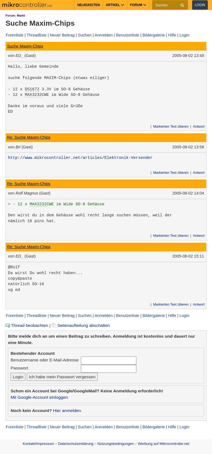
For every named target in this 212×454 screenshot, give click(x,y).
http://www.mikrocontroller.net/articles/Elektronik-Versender (80, 158)
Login (200, 5)
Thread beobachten (27, 325)
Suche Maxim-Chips (25, 46)
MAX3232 (33, 95)
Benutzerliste (127, 35)
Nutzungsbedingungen (115, 444)
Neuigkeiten (88, 5)
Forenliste (14, 35)
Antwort (199, 126)
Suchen (84, 35)
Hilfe (172, 35)
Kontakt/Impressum (38, 444)
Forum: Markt (15, 15)
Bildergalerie (153, 35)
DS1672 (32, 89)
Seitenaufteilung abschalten (81, 325)
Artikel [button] (115, 5)
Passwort (19, 368)
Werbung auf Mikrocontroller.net (163, 444)
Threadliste (37, 35)
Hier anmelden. (67, 410)
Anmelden (104, 35)
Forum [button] (138, 5)
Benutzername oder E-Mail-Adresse (44, 360)
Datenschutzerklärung (75, 444)
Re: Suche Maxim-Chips (29, 137)
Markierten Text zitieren (171, 126)
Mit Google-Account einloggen (39, 397)
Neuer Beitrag (62, 35)
